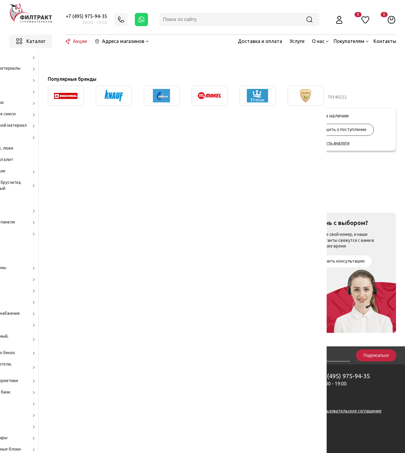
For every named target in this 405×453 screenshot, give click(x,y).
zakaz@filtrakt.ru (201, 403)
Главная (50, 58)
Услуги (297, 41)
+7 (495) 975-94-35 (86, 16)
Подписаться (376, 355)
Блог (246, 393)
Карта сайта (156, 411)
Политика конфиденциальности (273, 411)
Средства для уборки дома (150, 58)
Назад (24, 59)
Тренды (249, 400)
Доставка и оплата (260, 41)
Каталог (72, 58)
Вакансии (250, 385)
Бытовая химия (102, 58)
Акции (76, 41)
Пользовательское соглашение (350, 411)
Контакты (384, 41)
